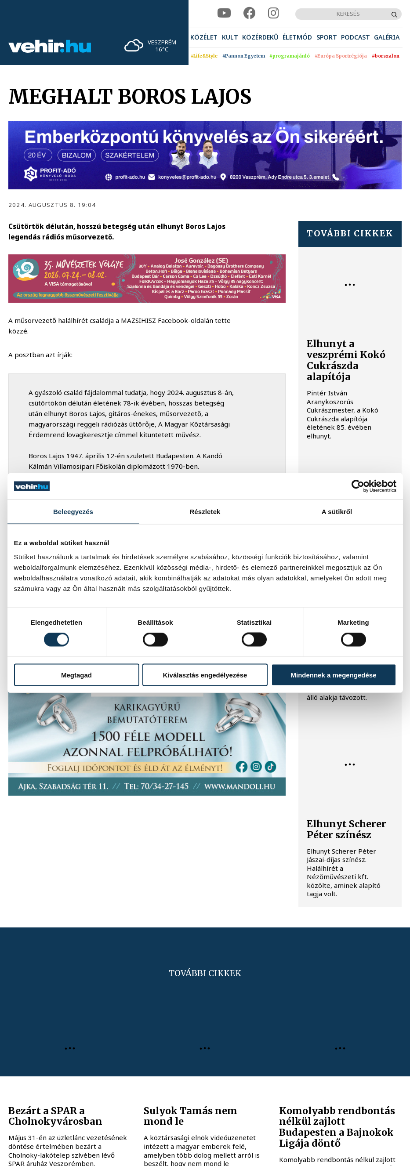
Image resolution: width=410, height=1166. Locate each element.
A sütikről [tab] (337, 511)
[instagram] (273, 13)
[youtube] (224, 13)
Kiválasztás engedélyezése (205, 674)
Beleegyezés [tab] (73, 511)
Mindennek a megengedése (333, 674)
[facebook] (249, 13)
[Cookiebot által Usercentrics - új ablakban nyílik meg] (357, 486)
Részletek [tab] (204, 511)
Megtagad (76, 674)
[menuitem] (204, 37)
